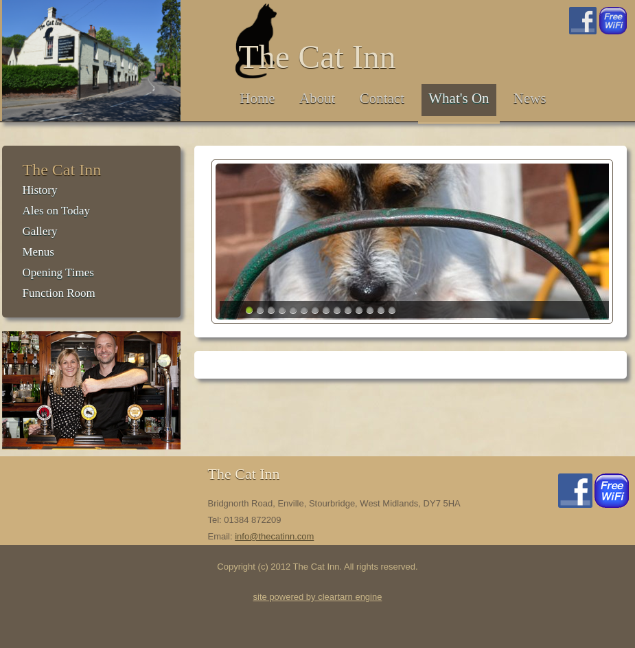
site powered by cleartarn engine (317, 597)
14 (392, 310)
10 (348, 310)
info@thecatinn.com (274, 536)
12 (370, 310)
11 (359, 310)
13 (381, 310)
